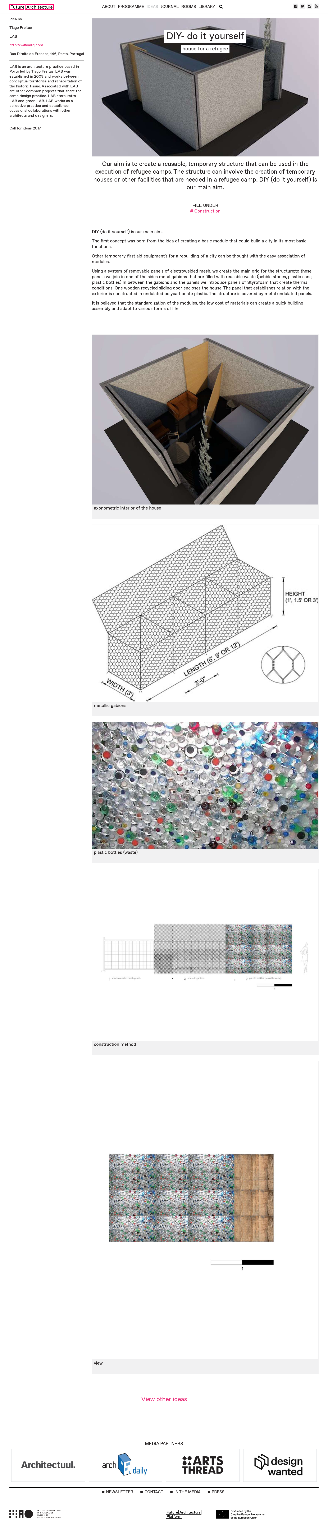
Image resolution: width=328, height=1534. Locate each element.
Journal (170, 6)
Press (218, 1492)
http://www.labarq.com (26, 45)
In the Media (187, 1492)
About (108, 6)
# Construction (205, 211)
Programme (131, 6)
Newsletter (119, 1492)
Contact (154, 1492)
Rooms (188, 6)
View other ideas (164, 1399)
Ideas (152, 6)
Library (207, 6)
